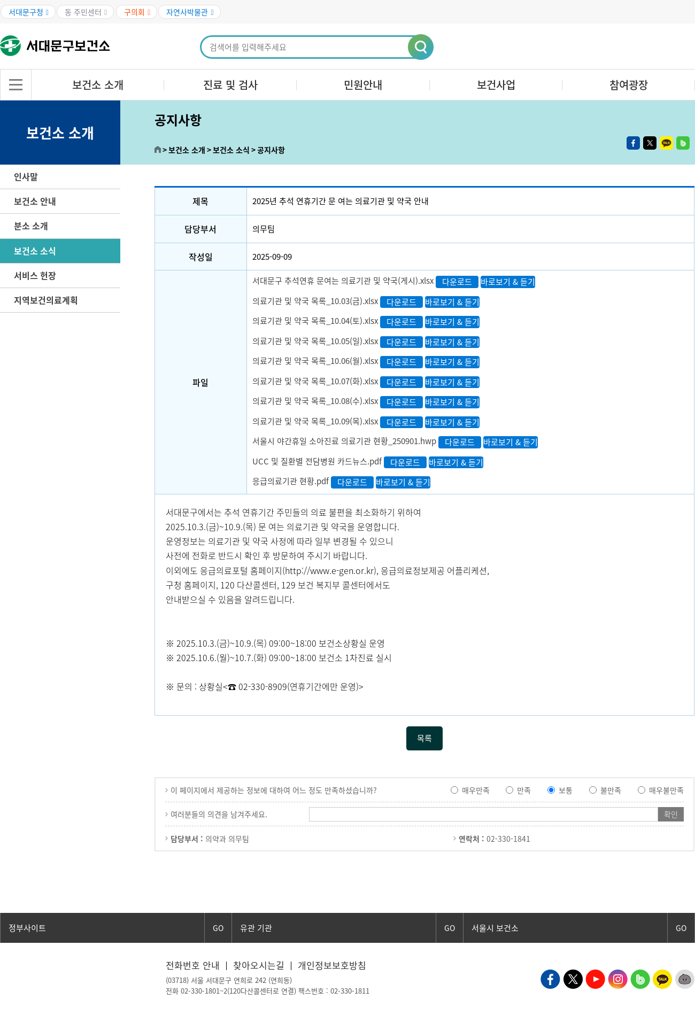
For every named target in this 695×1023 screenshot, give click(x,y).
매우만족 (476, 790)
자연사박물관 (189, 11)
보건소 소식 (35, 250)
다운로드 (457, 282)
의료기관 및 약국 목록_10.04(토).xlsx (315, 321)
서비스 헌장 (35, 275)
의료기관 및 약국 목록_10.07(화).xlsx (315, 381)
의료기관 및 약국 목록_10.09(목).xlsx (315, 421)
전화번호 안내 (193, 965)
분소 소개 (31, 225)
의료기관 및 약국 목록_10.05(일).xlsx (315, 341)
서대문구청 (29, 11)
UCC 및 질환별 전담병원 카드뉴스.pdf (317, 461)
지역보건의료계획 (46, 299)
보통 (566, 790)
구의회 (137, 11)
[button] (421, 47)
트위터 (650, 143)
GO (218, 928)
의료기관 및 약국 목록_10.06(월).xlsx (315, 361)
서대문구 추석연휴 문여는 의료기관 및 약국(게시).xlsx (343, 281)
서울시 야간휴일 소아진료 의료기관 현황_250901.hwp (344, 441)
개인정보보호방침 (332, 965)
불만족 (610, 790)
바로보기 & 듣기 (508, 282)
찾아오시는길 (258, 965)
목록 (424, 738)
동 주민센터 (86, 11)
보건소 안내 (35, 201)
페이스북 (633, 143)
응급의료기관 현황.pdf (290, 481)
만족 (524, 790)
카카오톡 (666, 143)
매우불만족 (666, 790)
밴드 (683, 143)
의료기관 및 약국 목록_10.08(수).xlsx (315, 401)
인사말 (26, 176)
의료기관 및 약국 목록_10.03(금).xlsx (315, 301)
